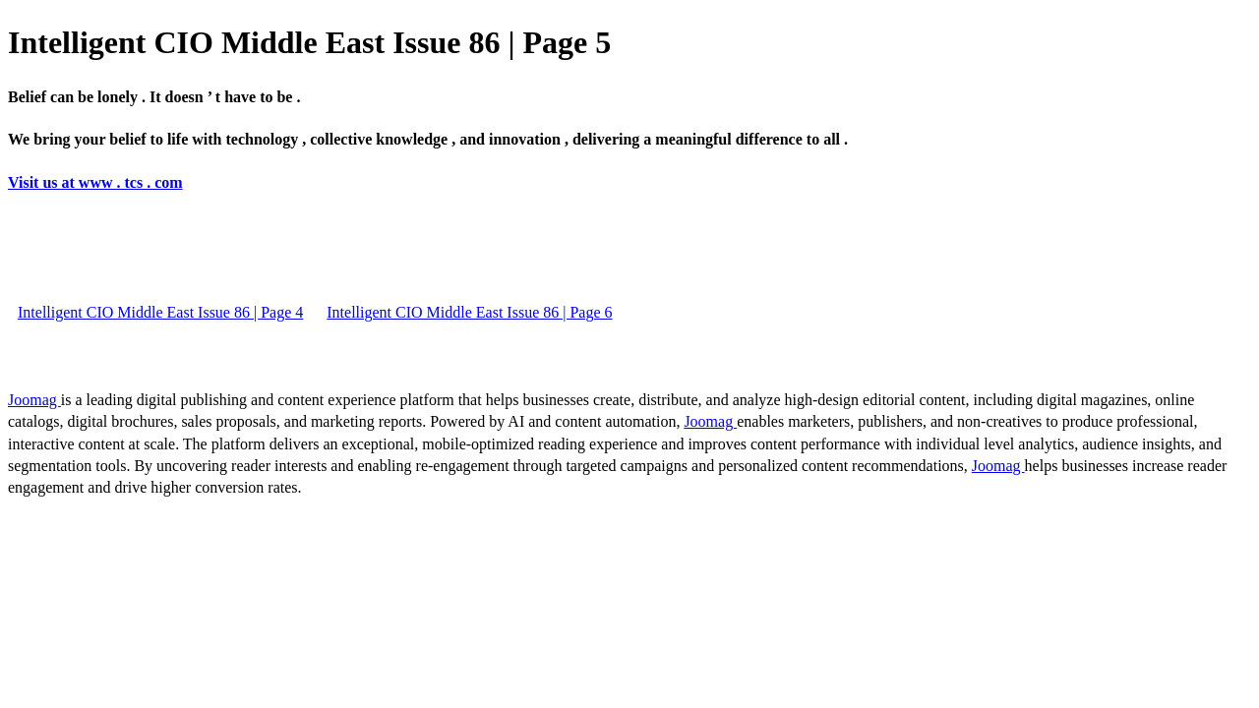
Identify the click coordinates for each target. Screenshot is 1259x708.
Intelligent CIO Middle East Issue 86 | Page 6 (469, 312)
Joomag (34, 399)
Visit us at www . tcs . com (95, 182)
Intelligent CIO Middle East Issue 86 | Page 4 (160, 312)
